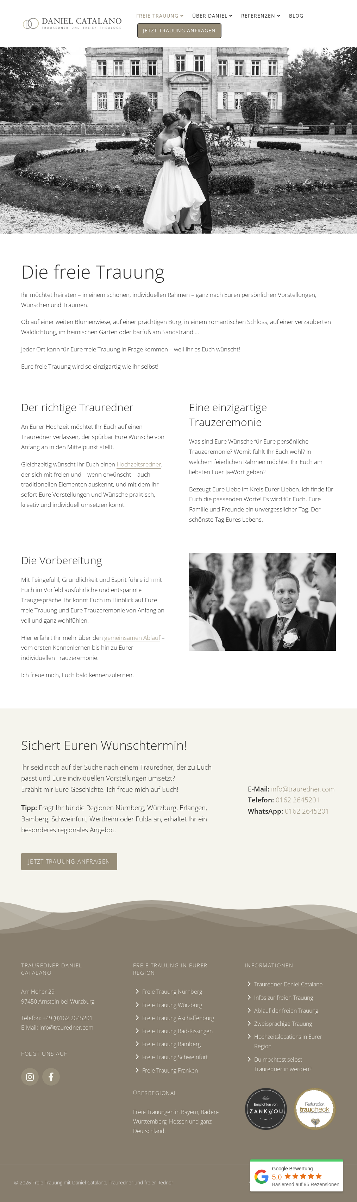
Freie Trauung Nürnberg (172, 992)
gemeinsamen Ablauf (132, 638)
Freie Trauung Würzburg (172, 1005)
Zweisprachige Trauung (283, 1024)
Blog (296, 15)
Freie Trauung (157, 15)
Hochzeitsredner (139, 464)
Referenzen (258, 15)
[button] (30, 1077)
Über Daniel (209, 15)
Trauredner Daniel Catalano (288, 984)
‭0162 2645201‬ (298, 799)
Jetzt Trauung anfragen (179, 30)
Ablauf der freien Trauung (286, 1011)
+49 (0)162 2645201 (68, 1018)
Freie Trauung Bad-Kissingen (177, 1031)
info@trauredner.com (303, 788)
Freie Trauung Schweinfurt (175, 1057)
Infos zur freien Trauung (283, 997)
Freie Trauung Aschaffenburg (178, 1018)
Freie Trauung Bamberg (171, 1044)
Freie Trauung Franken (170, 1070)
